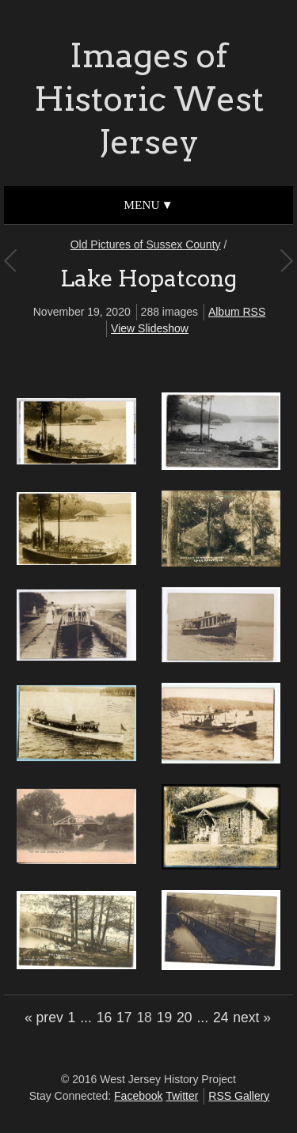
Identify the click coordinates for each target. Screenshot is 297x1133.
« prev (44, 1017)
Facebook (138, 1095)
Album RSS (236, 311)
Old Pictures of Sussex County (145, 244)
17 (123, 1017)
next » (252, 1017)
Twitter (182, 1095)
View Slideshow (149, 328)
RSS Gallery (238, 1095)
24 (220, 1017)
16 (104, 1017)
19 (164, 1017)
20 (184, 1017)
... (86, 1017)
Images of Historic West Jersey (149, 98)
